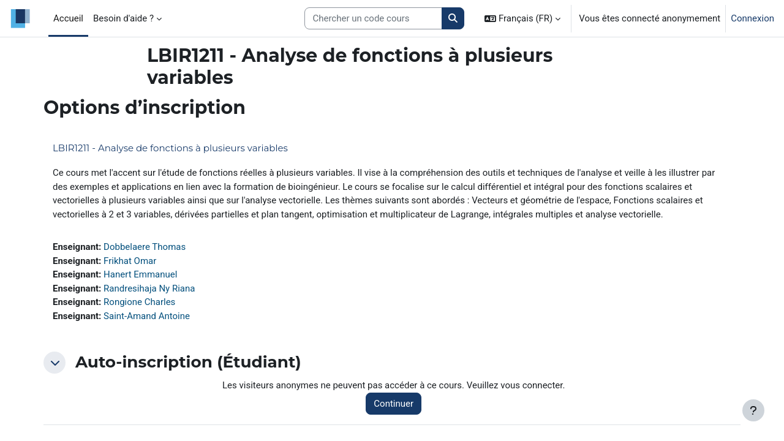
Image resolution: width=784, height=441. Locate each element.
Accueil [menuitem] (68, 18)
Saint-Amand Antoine (147, 316)
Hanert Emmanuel (140, 274)
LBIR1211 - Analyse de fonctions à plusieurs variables (170, 148)
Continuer (393, 403)
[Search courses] (373, 18)
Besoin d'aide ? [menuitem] (123, 18)
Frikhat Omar (130, 260)
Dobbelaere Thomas (145, 246)
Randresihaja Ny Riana (149, 288)
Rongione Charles (139, 301)
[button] (522, 18)
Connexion (752, 18)
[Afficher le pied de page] (753, 410)
